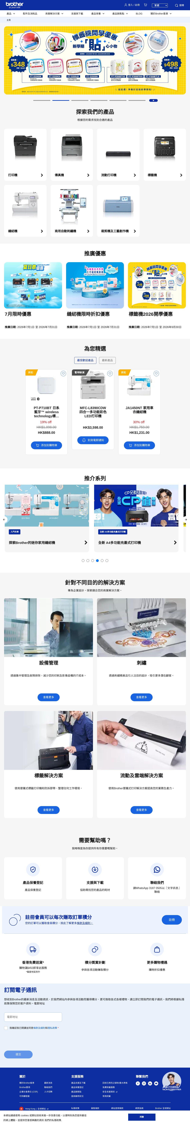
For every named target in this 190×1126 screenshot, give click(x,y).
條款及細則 (39, 1028)
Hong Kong (27, 1109)
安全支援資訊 (108, 1092)
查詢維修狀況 (77, 1096)
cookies (25, 1115)
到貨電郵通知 (72, 440)
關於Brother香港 (26, 1083)
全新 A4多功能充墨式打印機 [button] (123, 543)
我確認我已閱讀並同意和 (34, 1028)
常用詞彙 (106, 1096)
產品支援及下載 (78, 1083)
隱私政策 (52, 1028)
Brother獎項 (24, 1087)
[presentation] (30, 1039)
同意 (142, 1117)
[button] (41, 100)
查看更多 (48, 697)
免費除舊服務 (108, 1087)
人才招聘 (48, 1092)
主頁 (9, 20)
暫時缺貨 (58, 372)
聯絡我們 (48, 1087)
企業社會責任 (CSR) (28, 1092)
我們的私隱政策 (53, 1120)
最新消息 (48, 1083)
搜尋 (179, 5)
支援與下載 (77, 13)
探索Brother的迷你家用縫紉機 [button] (35, 543)
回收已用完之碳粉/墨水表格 (114, 1083)
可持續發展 (24, 1096)
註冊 (172, 920)
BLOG (139, 13)
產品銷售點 (76, 1092)
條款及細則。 (85, 923)
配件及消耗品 (30, 13)
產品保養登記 (77, 1087)
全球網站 (42, 1109)
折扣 (9, 372)
